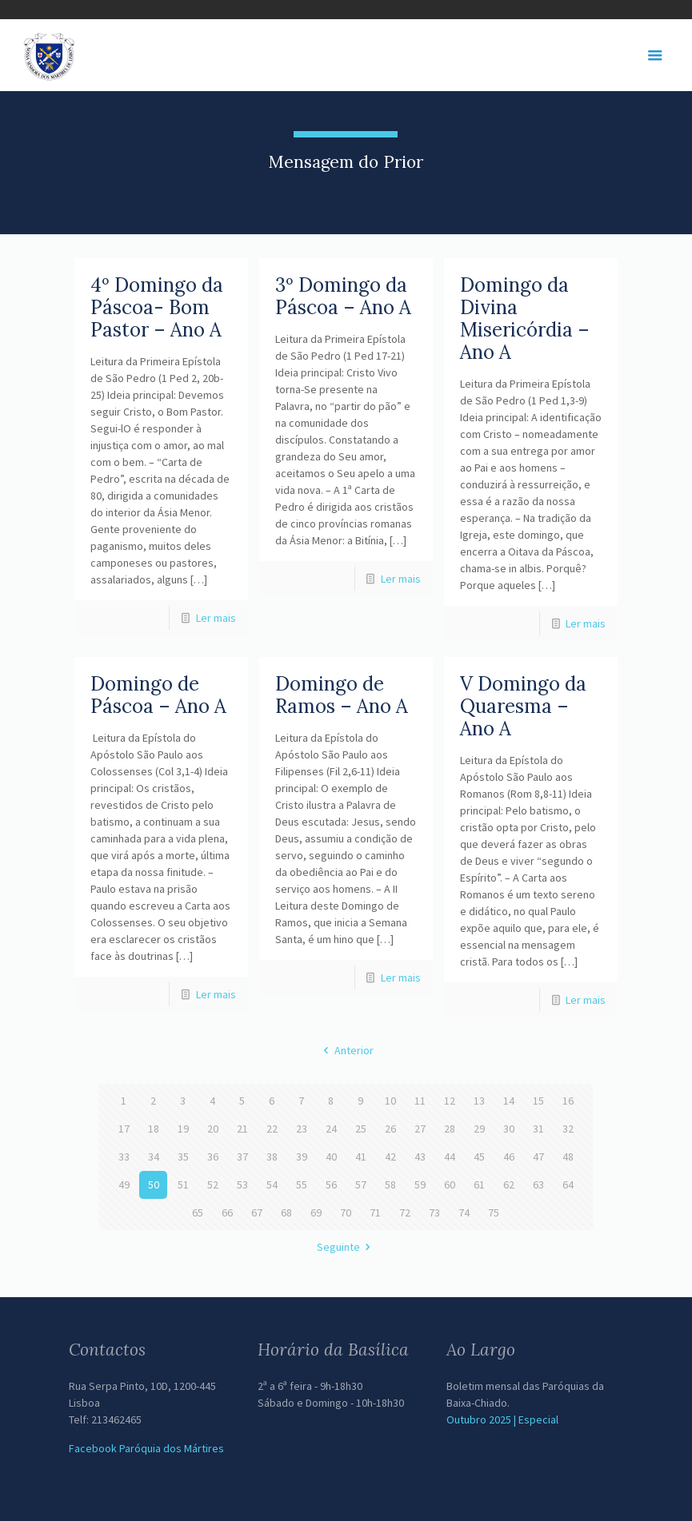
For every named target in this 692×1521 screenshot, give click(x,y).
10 (390, 1100)
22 (272, 1128)
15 (538, 1100)
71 (375, 1212)
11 (420, 1100)
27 (420, 1128)
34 (153, 1156)
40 (331, 1156)
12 (449, 1100)
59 (420, 1184)
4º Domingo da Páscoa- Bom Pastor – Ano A (156, 307)
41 (360, 1156)
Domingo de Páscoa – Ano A (158, 695)
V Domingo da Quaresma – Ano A (523, 706)
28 (449, 1128)
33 (124, 1156)
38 (272, 1156)
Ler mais (216, 618)
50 (153, 1184)
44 (449, 1156)
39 (301, 1156)
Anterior (346, 1050)
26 (390, 1128)
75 (493, 1212)
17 (124, 1128)
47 (538, 1156)
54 (272, 1184)
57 (360, 1184)
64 (568, 1184)
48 (568, 1156)
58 (390, 1184)
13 (479, 1100)
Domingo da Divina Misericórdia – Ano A (525, 318)
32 (568, 1128)
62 (508, 1184)
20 (212, 1128)
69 (316, 1212)
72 (404, 1212)
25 (360, 1128)
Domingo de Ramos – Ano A (341, 695)
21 (242, 1128)
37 (242, 1156)
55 (301, 1184)
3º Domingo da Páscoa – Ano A (343, 296)
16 (568, 1100)
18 (153, 1128)
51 (183, 1184)
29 (479, 1128)
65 (197, 1212)
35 (183, 1156)
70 (345, 1212)
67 (256, 1212)
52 (212, 1184)
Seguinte (346, 1247)
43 (420, 1156)
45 (479, 1156)
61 (479, 1184)
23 (301, 1128)
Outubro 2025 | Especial (502, 1419)
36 (212, 1156)
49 (124, 1184)
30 (508, 1128)
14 (508, 1100)
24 (331, 1128)
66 (227, 1212)
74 (464, 1212)
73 (434, 1212)
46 (508, 1156)
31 (538, 1128)
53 (242, 1184)
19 (183, 1128)
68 (286, 1212)
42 (390, 1156)
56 (331, 1184)
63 (538, 1184)
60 (449, 1184)
